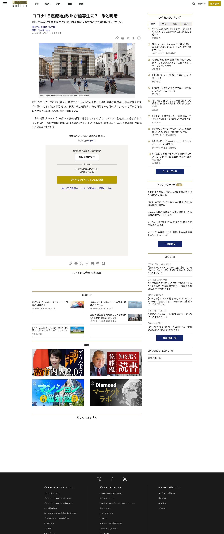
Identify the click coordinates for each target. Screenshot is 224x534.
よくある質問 (49, 461)
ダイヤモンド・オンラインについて (59, 425)
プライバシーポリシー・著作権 (56, 456)
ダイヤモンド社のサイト (110, 425)
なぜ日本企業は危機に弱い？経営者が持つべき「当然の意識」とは (170, 193)
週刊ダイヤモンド (107, 436)
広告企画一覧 (154, 358)
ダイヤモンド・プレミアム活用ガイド (58, 441)
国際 (34, 30)
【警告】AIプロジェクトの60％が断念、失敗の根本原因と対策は (170, 203)
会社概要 (162, 436)
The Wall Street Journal (43, 27)
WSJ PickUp (43, 30)
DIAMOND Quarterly (109, 466)
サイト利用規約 (50, 446)
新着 (65, 5)
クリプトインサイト (107, 481)
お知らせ (162, 446)
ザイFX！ (103, 456)
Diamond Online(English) (111, 431)
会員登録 (186, 5)
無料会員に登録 (87, 157)
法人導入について (51, 476)
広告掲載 (48, 466)
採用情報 (162, 441)
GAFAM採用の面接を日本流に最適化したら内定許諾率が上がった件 (170, 213)
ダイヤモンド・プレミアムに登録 (86, 180)
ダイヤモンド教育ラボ (109, 486)
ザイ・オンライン (106, 451)
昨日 (164, 23)
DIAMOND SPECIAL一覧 (160, 351)
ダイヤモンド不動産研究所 (111, 461)
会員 (186, 23)
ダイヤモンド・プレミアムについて (57, 436)
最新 (153, 23)
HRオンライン (105, 476)
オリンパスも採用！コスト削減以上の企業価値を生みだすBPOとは (170, 234)
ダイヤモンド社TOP (166, 431)
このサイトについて (52, 431)
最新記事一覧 (170, 338)
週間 (175, 23)
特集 (99, 5)
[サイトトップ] (45, 5)
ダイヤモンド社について (169, 425)
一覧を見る (169, 244)
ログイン (173, 5)
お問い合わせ (49, 471)
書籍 (110, 5)
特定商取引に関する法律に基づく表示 (60, 451)
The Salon (104, 471)
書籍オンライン (106, 446)
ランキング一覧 (169, 171)
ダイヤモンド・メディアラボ (111, 491)
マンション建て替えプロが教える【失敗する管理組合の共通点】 (170, 223)
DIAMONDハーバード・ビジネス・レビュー (117, 441)
